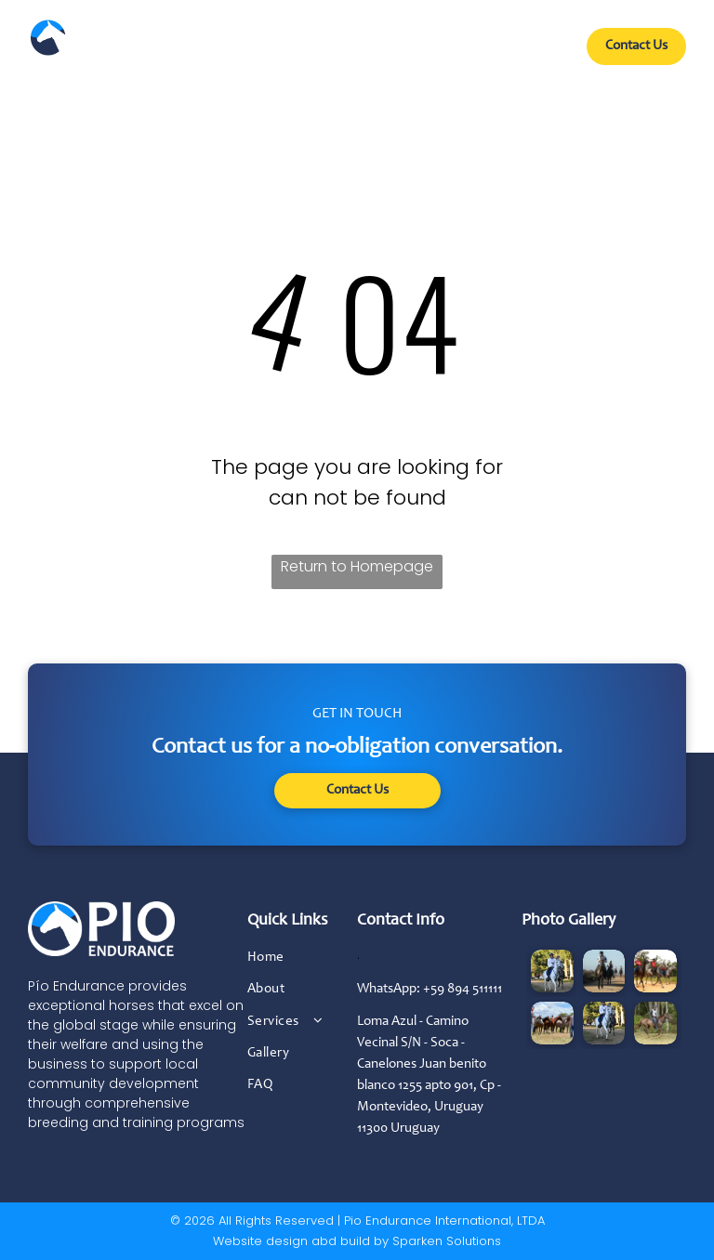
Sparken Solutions (446, 1241)
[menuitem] (198, 53)
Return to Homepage (357, 566)
